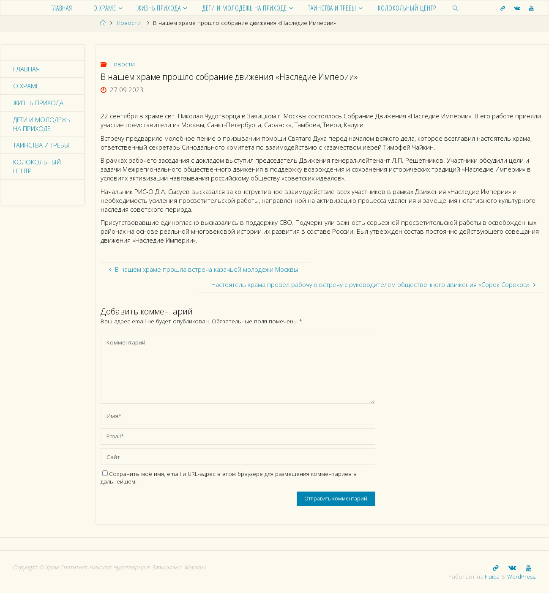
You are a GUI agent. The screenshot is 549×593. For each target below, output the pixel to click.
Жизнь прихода (38, 102)
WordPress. (521, 576)
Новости (129, 23)
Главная (26, 69)
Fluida (490, 576)
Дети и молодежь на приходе (42, 124)
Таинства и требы (41, 145)
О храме (26, 86)
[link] (455, 7)
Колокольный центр (37, 166)
